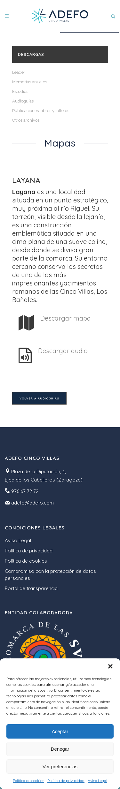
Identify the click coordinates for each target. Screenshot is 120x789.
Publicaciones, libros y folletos (40, 110)
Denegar (60, 749)
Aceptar (60, 731)
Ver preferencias (60, 766)
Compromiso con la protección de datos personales (50, 574)
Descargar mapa (65, 318)
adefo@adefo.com (32, 503)
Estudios (20, 91)
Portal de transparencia (31, 588)
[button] (110, 666)
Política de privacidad (65, 780)
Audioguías (23, 101)
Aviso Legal (97, 780)
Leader (18, 72)
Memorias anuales (29, 82)
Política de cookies (28, 780)
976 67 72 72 (24, 491)
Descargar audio (63, 350)
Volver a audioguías (39, 398)
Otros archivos (25, 120)
